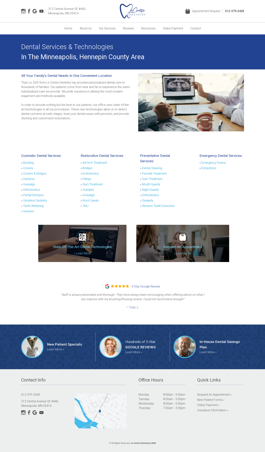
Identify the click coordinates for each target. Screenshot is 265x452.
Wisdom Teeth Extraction (157, 206)
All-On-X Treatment (94, 162)
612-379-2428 (234, 11)
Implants (87, 189)
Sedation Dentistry (34, 200)
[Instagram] (23, 11)
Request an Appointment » (214, 394)
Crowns (27, 168)
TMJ (84, 206)
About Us (86, 28)
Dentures (28, 179)
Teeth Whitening (32, 206)
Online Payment (173, 28)
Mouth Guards (150, 184)
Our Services (107, 28)
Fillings (86, 179)
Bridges (86, 168)
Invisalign (28, 184)
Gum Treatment (92, 184)
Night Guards (149, 189)
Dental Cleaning (151, 168)
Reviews (128, 28)
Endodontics (90, 173)
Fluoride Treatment (153, 173)
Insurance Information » (212, 410)
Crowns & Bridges (33, 173)
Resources (148, 28)
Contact (196, 28)
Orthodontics (30, 189)
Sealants (146, 200)
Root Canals (90, 200)
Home (68, 28)
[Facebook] (29, 11)
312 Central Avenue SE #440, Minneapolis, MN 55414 (67, 11)
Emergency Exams (212, 162)
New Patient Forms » (210, 400)
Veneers (27, 211)
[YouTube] (41, 11)
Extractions (207, 168)
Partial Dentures (32, 195)
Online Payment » (208, 405)
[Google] (34, 11)
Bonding (27, 162)
